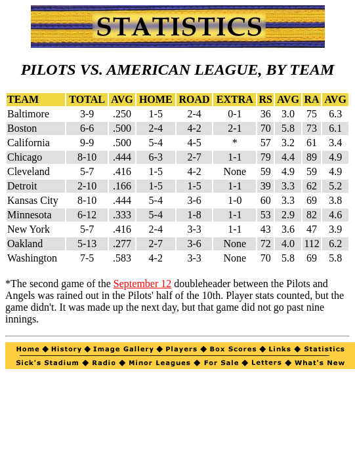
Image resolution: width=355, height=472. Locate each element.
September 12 (142, 283)
